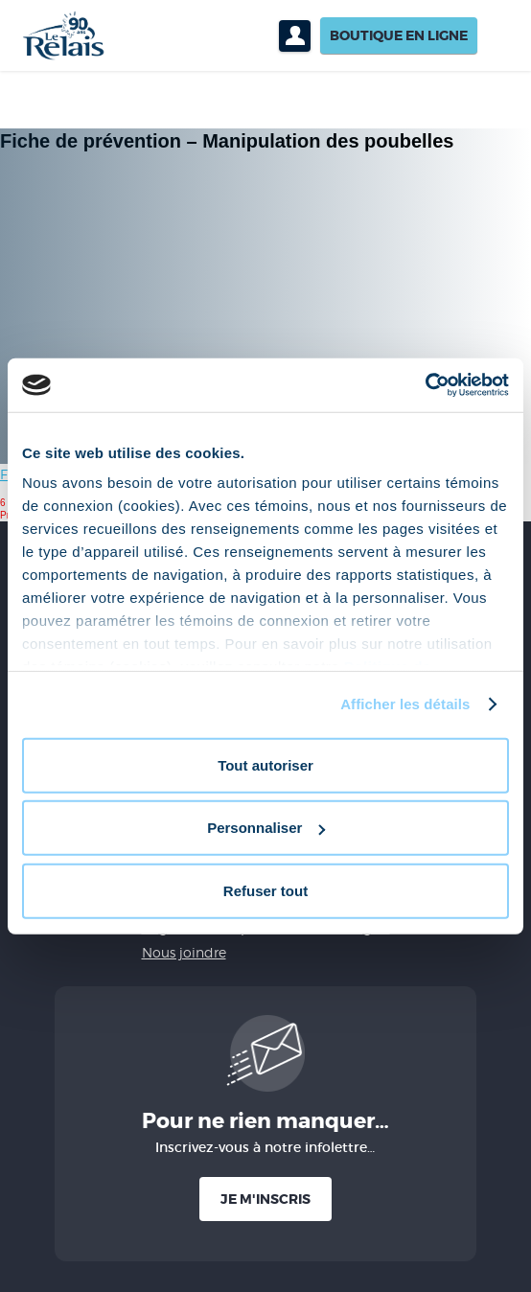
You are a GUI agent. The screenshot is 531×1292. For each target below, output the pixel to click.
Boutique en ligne (399, 35)
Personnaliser (266, 827)
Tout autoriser (265, 764)
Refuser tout (265, 890)
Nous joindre (184, 952)
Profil (295, 36)
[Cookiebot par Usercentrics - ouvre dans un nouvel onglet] (425, 385)
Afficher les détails (405, 704)
